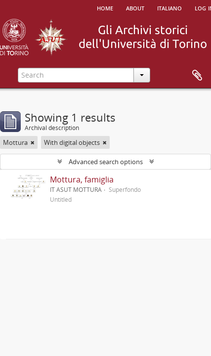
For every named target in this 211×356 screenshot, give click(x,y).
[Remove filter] (33, 142)
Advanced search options (105, 161)
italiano (169, 7)
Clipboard (197, 75)
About (135, 7)
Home (105, 7)
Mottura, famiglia (82, 179)
